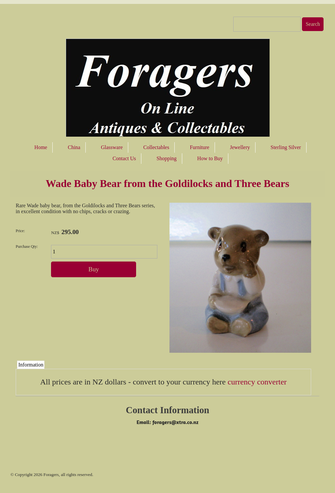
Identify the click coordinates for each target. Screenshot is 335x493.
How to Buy (210, 158)
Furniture (199, 147)
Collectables (156, 147)
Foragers (51, 474)
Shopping (166, 158)
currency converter (257, 382)
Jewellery (240, 147)
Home (40, 147)
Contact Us (124, 158)
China (74, 147)
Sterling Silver (286, 147)
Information (30, 364)
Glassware (112, 147)
